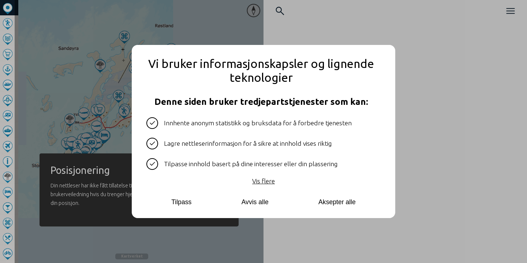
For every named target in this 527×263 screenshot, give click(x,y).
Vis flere (263, 181)
